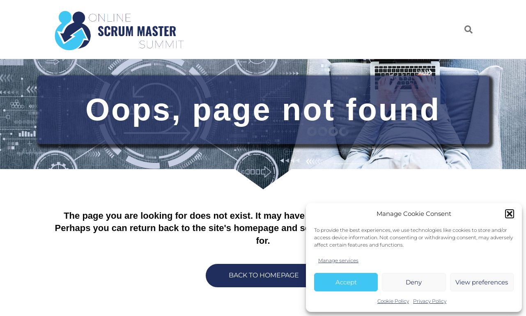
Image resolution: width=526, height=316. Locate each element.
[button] (509, 214)
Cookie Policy (393, 301)
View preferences (481, 282)
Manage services (338, 260)
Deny (414, 282)
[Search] (465, 29)
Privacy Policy (429, 301)
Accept (346, 282)
